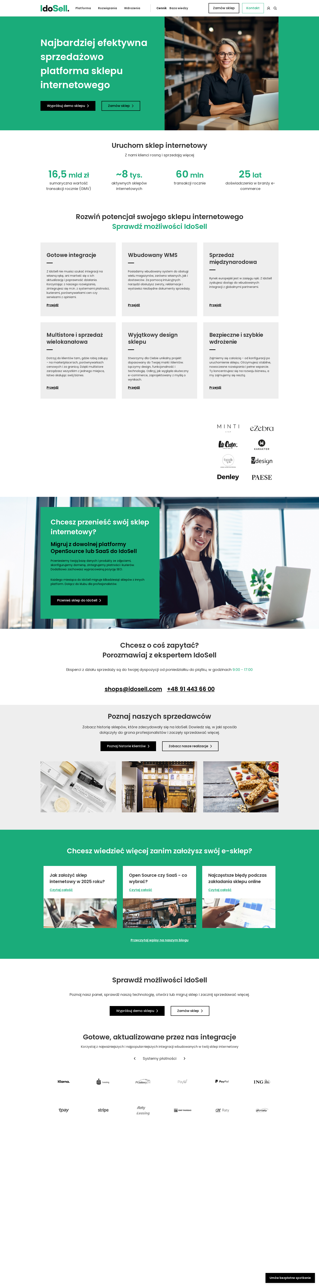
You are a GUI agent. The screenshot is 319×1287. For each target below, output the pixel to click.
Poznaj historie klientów (128, 746)
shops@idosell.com (133, 689)
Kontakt (201, 8)
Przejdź (53, 305)
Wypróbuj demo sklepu (68, 105)
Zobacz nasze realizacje (190, 746)
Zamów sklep (262, 8)
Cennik (152, 8)
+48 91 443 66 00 (191, 689)
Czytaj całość (61, 890)
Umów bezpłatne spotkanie (290, 1278)
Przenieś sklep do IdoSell (79, 600)
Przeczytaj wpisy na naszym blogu (159, 940)
